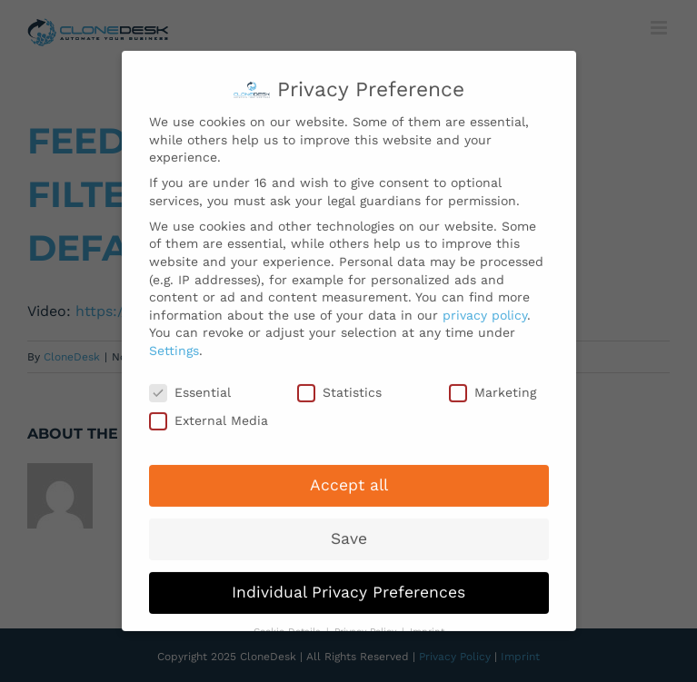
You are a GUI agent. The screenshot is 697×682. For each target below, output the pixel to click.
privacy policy (485, 308)
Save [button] (349, 533)
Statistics (339, 386)
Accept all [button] (349, 479)
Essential (190, 386)
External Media (208, 415)
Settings (174, 344)
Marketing (492, 386)
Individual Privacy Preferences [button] (348, 587)
